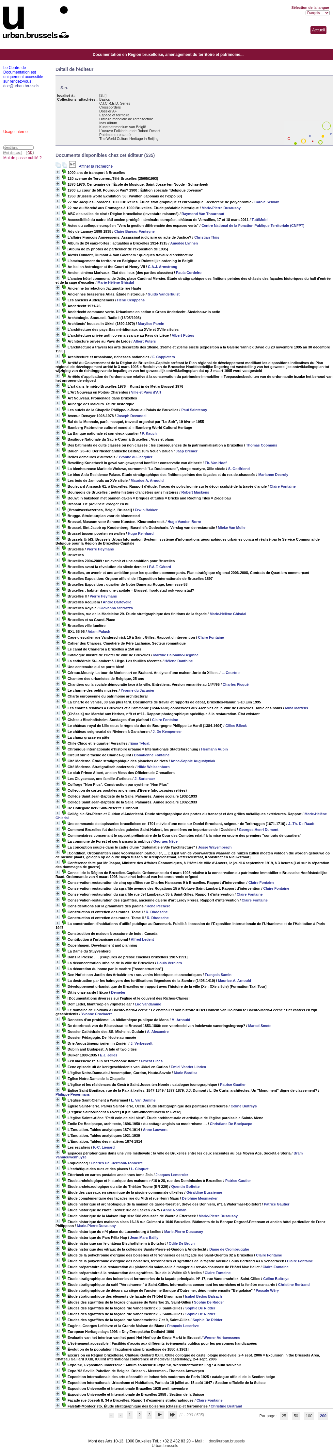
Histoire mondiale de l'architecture (126, 119)
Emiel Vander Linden (188, 1067)
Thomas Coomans (261, 445)
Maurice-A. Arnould (147, 480)
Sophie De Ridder (209, 1302)
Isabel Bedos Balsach (203, 1296)
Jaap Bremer (187, 451)
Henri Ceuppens (131, 300)
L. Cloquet (140, 1169)
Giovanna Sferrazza (116, 608)
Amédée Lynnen (184, 243)
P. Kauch (149, 433)
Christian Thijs (206, 237)
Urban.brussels (165, 1445)
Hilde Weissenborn (153, 767)
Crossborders (110, 107)
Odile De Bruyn (182, 1243)
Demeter (118, 992)
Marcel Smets (259, 1026)
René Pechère (158, 906)
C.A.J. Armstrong (162, 267)
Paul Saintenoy (194, 410)
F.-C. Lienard (104, 1147)
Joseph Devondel (132, 416)
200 (323, 1416)
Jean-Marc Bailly (144, 1237)
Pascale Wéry (267, 1290)
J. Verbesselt (141, 1043)
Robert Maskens (195, 492)
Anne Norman (174, 1210)
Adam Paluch (98, 631)
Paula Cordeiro (188, 273)
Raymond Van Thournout (203, 214)
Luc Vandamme (148, 1004)
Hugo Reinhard (141, 533)
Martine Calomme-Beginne (175, 655)
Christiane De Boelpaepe (231, 1124)
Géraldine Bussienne (204, 1192)
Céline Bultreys (243, 1106)
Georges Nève (165, 841)
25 (284, 1416)
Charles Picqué (235, 684)
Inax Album (108, 123)
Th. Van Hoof (216, 463)
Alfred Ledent (142, 939)
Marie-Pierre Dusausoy (221, 208)
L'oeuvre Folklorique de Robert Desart (129, 131)
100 (309, 1416)
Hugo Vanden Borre (184, 522)
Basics (104, 99)
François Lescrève (183, 1326)
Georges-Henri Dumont (258, 830)
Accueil (318, 30)
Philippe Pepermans (73, 1094)
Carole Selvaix (266, 202)
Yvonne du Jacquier (135, 457)
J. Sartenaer (145, 779)
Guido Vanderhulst (164, 294)
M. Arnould (181, 1020)
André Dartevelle (117, 602)
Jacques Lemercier (172, 1175)
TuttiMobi (260, 220)
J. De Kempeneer (167, 731)
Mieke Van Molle (231, 528)
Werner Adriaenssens (221, 1337)
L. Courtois (230, 673)
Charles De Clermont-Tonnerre (117, 1163)
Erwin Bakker (146, 510)
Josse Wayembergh (215, 847)
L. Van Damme (143, 1100)
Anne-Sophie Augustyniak (193, 761)
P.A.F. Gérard (160, 567)
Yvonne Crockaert (96, 1014)
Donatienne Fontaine (152, 755)
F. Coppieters (163, 357)
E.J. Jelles (108, 1055)
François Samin (218, 975)
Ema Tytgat (140, 743)
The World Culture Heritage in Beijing (128, 139)
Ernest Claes (152, 1061)
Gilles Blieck (235, 726)
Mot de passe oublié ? (22, 158)
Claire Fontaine (282, 486)
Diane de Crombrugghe (229, 1249)
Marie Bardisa (185, 1073)
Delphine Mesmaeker (199, 1198)
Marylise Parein (151, 324)
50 (296, 1416)
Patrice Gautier (233, 1084)
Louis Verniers (169, 963)
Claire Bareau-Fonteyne (134, 231)
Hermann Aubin (214, 749)
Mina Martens (296, 708)
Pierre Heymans (100, 549)
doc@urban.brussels (227, 1441)
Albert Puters (183, 335)
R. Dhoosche (156, 912)
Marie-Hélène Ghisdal (116, 282)
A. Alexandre (158, 1032)
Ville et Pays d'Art (146, 392)
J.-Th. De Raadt (301, 824)
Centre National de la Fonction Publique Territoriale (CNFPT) (252, 225)
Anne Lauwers (155, 1130)
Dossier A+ (108, 111)
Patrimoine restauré (115, 135)
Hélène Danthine (179, 661)
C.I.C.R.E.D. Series (114, 103)
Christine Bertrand (294, 1285)
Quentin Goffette (185, 1186)
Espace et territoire (114, 115)
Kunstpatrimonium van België (122, 127)
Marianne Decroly (273, 475)
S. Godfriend (239, 469)
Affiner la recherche (96, 166)
